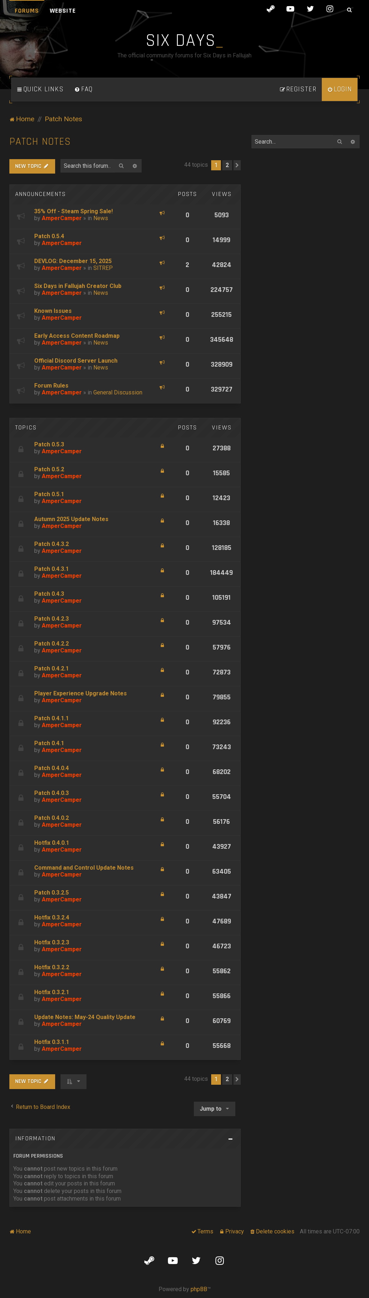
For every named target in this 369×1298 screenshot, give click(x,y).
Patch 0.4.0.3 (51, 793)
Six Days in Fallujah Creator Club (77, 286)
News (100, 218)
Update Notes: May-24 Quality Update (84, 1017)
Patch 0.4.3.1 (51, 568)
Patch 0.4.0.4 (51, 768)
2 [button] (227, 165)
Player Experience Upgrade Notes (80, 693)
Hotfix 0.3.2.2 (51, 967)
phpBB (199, 1289)
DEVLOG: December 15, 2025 (73, 261)
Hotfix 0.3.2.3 (51, 942)
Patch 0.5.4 (49, 236)
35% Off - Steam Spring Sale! (73, 211)
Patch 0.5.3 (49, 444)
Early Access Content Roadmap (77, 335)
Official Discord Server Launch (75, 360)
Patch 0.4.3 (49, 593)
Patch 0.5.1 (49, 494)
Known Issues (53, 310)
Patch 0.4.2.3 (51, 618)
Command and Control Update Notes (84, 867)
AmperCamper (62, 218)
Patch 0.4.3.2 (51, 544)
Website (63, 10)
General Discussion (117, 392)
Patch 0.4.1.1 (51, 718)
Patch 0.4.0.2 (51, 817)
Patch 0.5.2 (49, 469)
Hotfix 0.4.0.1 (51, 842)
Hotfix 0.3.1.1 (51, 1042)
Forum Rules (51, 385)
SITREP (103, 268)
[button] (237, 165)
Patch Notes (40, 141)
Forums (27, 10)
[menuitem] (83, 89)
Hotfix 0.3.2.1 (51, 992)
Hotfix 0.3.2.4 (51, 917)
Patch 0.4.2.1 (51, 668)
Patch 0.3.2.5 (51, 892)
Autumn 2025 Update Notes (71, 519)
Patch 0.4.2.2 (51, 643)
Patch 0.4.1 (49, 743)
